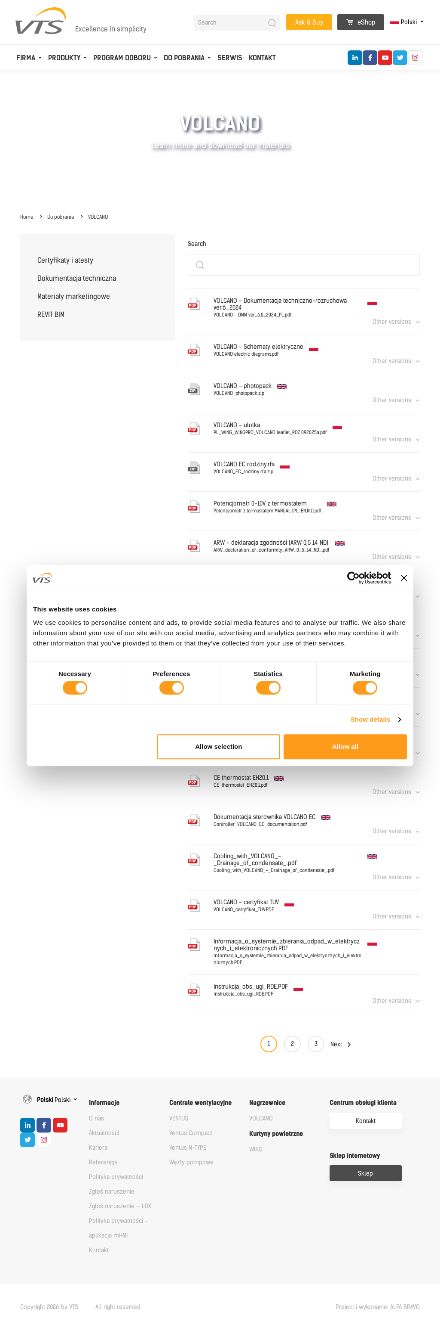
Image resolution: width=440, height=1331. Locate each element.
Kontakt (262, 58)
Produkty (64, 58)
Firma (25, 58)
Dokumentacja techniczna (76, 278)
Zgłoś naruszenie (111, 1191)
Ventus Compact (190, 1133)
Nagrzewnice (267, 1103)
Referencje (103, 1162)
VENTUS (178, 1118)
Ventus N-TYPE (187, 1147)
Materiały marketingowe (73, 296)
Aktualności (104, 1133)
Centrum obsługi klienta (363, 1103)
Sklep (365, 1173)
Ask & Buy (309, 22)
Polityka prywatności (116, 1177)
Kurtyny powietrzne (276, 1134)
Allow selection (218, 746)
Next (336, 1044)
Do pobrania (184, 58)
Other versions (392, 322)
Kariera (98, 1147)
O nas (96, 1118)
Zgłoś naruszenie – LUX (120, 1206)
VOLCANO (98, 217)
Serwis (229, 58)
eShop (360, 22)
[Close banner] (404, 578)
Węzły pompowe (191, 1162)
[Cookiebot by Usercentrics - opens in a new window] (353, 577)
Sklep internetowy (355, 1156)
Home (26, 217)
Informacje (104, 1103)
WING (256, 1149)
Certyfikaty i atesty (65, 260)
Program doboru (122, 58)
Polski (404, 22)
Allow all (345, 746)
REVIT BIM (50, 314)
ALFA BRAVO (405, 1307)
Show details (371, 719)
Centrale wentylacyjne (200, 1103)
